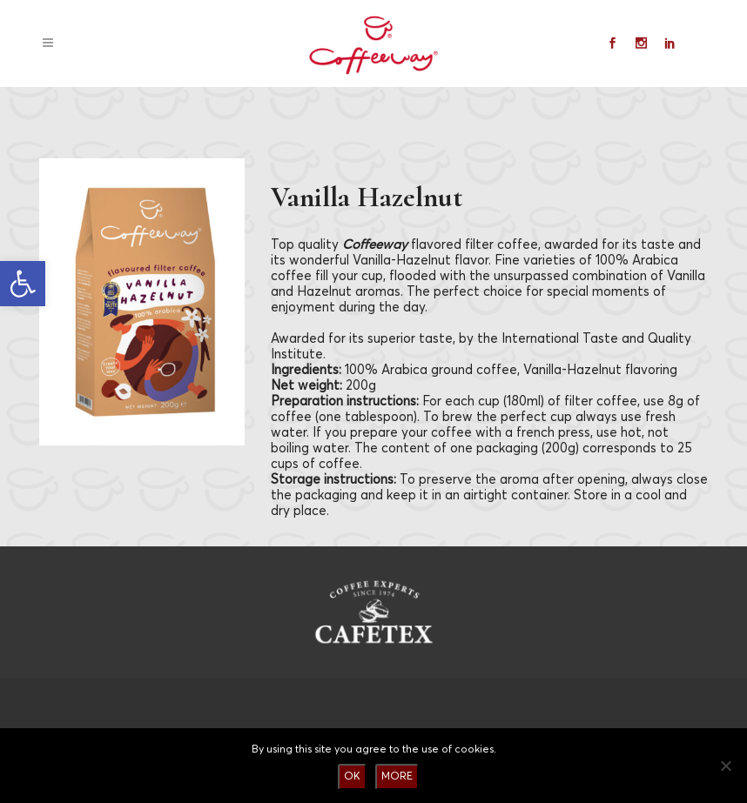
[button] (22, 283)
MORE (397, 776)
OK (352, 776)
